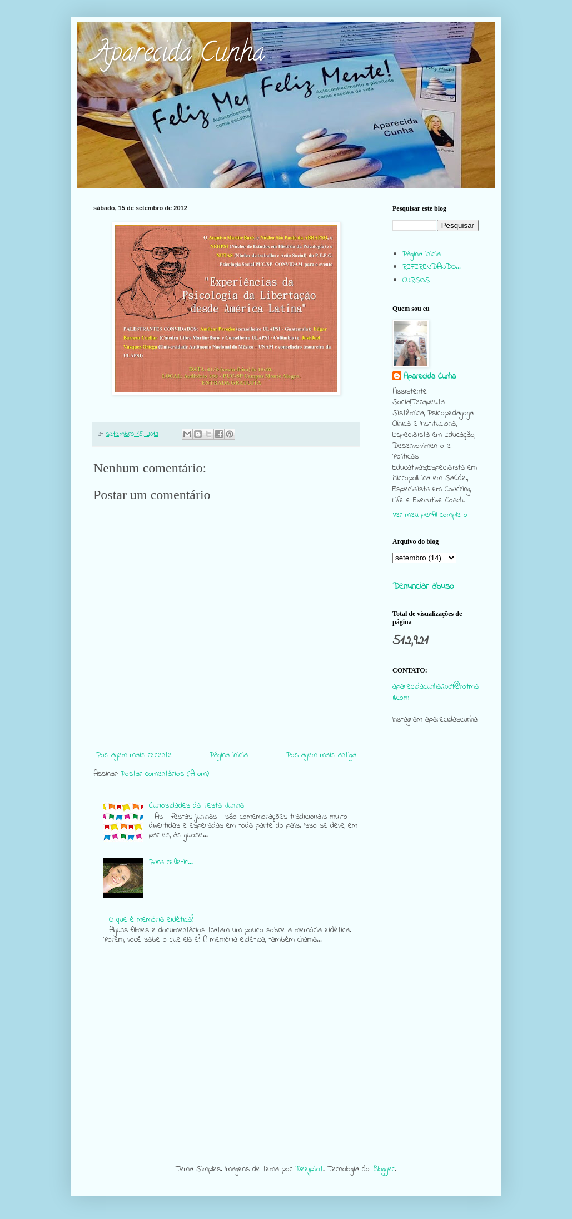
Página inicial (229, 755)
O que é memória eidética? (151, 920)
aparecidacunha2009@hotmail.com (435, 692)
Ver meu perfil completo (429, 515)
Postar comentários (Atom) (165, 774)
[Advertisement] (435, 947)
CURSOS (416, 280)
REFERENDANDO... (431, 267)
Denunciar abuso (423, 586)
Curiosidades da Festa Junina (196, 806)
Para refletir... (171, 862)
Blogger (383, 1169)
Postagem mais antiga (321, 755)
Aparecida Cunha (179, 55)
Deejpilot (309, 1169)
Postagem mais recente (134, 755)
